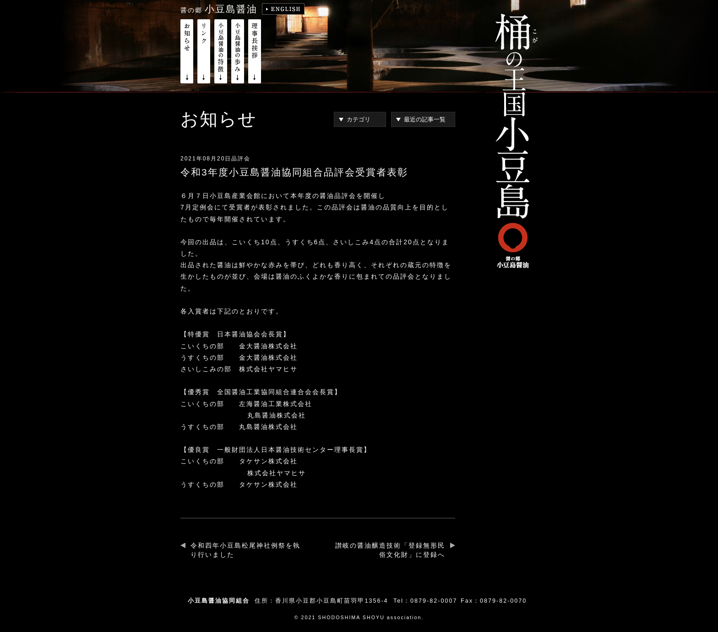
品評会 (240, 158)
